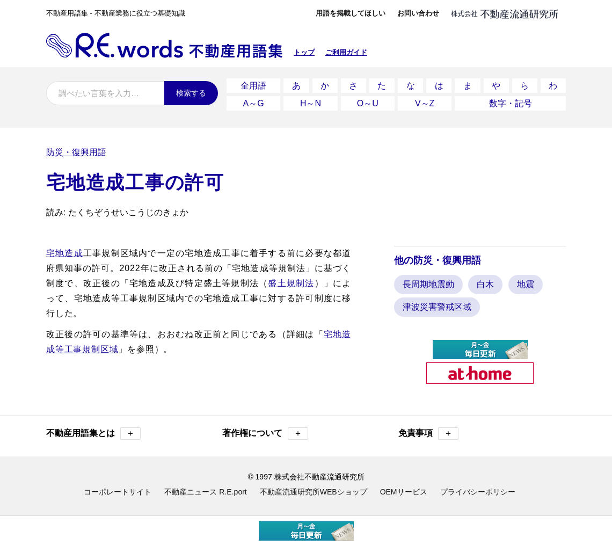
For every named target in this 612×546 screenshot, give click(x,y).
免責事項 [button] (428, 432)
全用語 (253, 85)
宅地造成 (64, 251)
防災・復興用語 (76, 150)
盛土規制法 (291, 281)
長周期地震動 (428, 282)
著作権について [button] (265, 432)
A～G (253, 101)
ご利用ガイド (346, 52)
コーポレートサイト (117, 490)
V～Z (424, 101)
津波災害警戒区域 (437, 305)
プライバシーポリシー (477, 490)
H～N (310, 101)
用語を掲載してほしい (350, 13)
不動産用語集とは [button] (93, 432)
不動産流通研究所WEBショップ (313, 490)
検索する (191, 93)
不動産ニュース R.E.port (205, 490)
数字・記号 (510, 101)
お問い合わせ (418, 13)
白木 (485, 282)
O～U (367, 101)
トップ (304, 52)
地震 (525, 282)
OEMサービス (403, 490)
